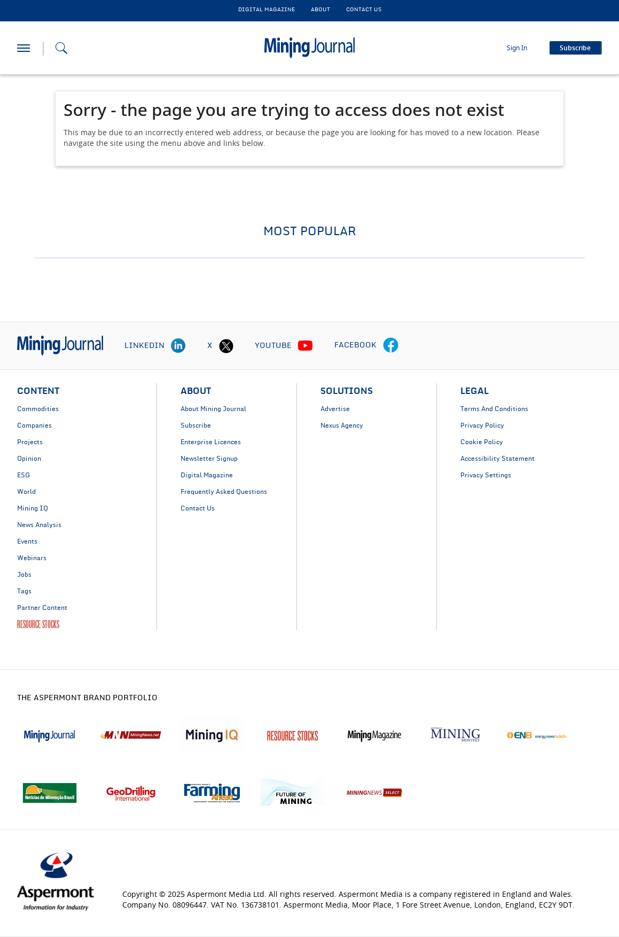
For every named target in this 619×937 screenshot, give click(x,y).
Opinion (29, 458)
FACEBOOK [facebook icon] (355, 345)
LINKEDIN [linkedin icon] (144, 346)
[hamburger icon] (23, 48)
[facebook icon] (390, 345)
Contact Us (198, 508)
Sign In (517, 48)
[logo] (60, 346)
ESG (23, 475)
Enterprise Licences (211, 442)
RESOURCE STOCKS (38, 624)
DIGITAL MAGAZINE (266, 9)
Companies (34, 425)
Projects (30, 442)
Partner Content (42, 608)
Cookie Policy (481, 442)
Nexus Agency (341, 425)
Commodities (38, 409)
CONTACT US (363, 9)
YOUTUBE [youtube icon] (273, 346)
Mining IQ (32, 508)
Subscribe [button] (575, 48)
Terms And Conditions (494, 409)
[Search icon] (61, 48)
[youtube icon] (305, 345)
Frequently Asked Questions (224, 492)
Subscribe (196, 425)
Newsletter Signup (209, 458)
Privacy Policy (482, 425)
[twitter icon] (225, 345)
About (320, 9)
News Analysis (39, 525)
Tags (24, 591)
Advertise (335, 409)
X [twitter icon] (209, 346)
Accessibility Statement (497, 458)
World (26, 492)
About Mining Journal (213, 409)
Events (27, 541)
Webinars (31, 558)
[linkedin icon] (178, 345)
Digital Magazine (207, 475)
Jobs (24, 574)
